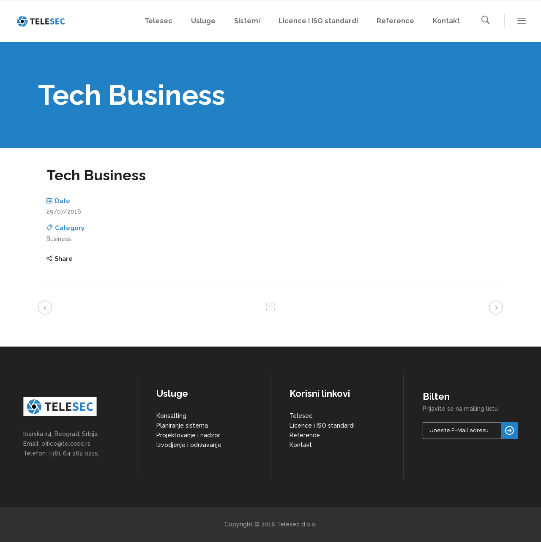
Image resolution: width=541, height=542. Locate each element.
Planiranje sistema (182, 425)
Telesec (301, 415)
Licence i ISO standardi (322, 425)
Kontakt (301, 445)
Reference (305, 435)
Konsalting (171, 415)
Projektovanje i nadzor (188, 435)
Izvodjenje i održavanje (188, 445)
